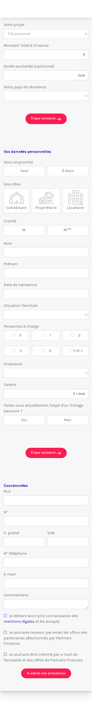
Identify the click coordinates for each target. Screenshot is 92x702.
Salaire (10, 384)
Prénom (11, 264)
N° (6, 512)
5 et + (78, 350)
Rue (7, 491)
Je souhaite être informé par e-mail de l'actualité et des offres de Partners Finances (43, 657)
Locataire (75, 207)
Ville (51, 532)
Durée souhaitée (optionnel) (29, 66)
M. (24, 230)
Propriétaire (46, 207)
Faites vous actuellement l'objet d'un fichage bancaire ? (43, 408)
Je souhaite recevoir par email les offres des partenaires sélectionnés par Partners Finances (45, 638)
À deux (68, 170)
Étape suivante (46, 118)
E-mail (9, 574)
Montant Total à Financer (26, 45)
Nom (8, 243)
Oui (24, 419)
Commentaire (16, 595)
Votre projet (14, 24)
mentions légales (19, 621)
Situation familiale (21, 305)
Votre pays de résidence (25, 87)
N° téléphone (15, 553)
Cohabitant (16, 207)
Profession (13, 364)
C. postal (11, 532)
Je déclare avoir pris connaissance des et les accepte (41, 618)
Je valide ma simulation (46, 673)
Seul (24, 170)
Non (67, 419)
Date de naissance (20, 284)
